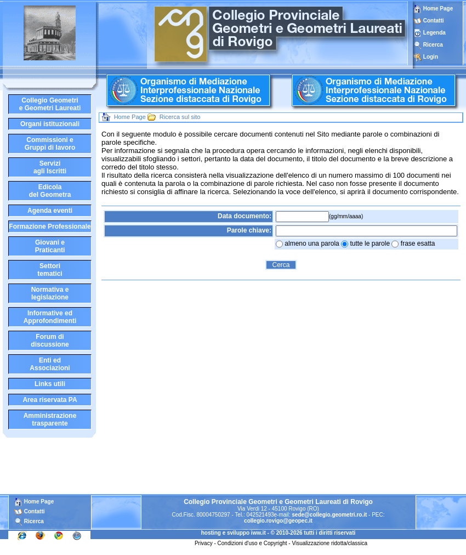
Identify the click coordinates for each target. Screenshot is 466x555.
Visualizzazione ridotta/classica (329, 543)
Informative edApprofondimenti (50, 317)
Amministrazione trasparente (50, 419)
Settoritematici (49, 270)
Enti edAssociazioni (50, 364)
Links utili (50, 384)
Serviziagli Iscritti (49, 167)
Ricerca (433, 45)
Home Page (433, 8)
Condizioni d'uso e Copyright (252, 543)
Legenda (434, 33)
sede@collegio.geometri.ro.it (329, 515)
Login (430, 57)
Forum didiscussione (50, 340)
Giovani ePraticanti (50, 246)
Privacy (204, 543)
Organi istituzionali (49, 124)
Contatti (433, 21)
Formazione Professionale (49, 226)
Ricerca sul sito (180, 117)
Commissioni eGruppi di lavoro (50, 143)
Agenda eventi (49, 210)
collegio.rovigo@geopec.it (278, 521)
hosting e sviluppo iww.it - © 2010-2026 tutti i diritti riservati (278, 533)
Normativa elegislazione (50, 293)
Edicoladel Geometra (50, 191)
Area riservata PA (49, 400)
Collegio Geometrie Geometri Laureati (50, 104)
